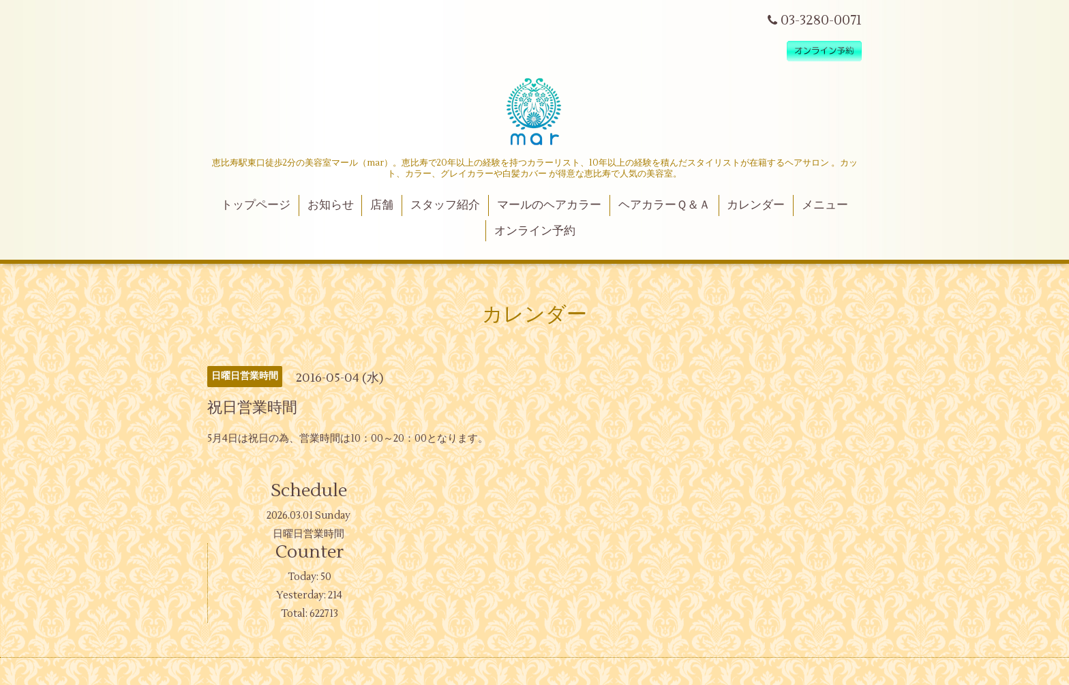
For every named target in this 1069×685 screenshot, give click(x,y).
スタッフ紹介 (445, 205)
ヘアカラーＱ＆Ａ (664, 205)
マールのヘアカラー (549, 205)
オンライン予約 (534, 231)
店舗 (381, 205)
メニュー (825, 205)
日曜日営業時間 (308, 534)
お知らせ (330, 205)
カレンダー (756, 205)
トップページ (255, 205)
